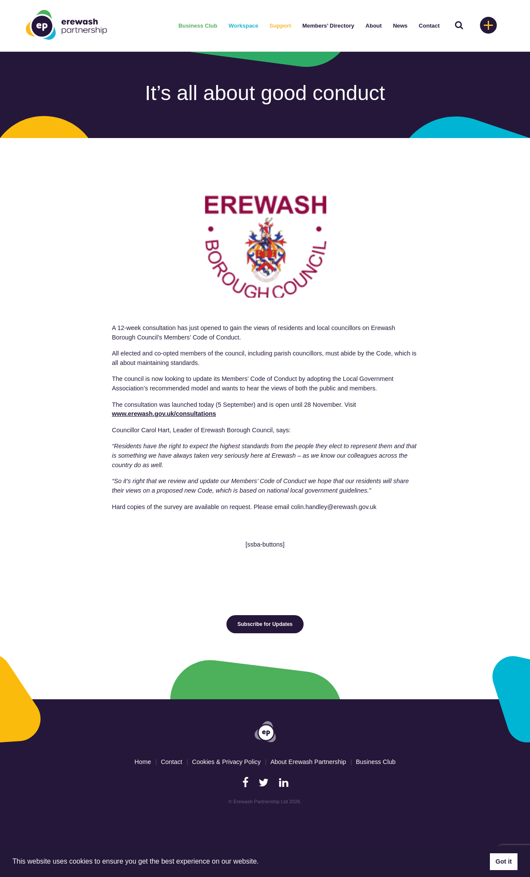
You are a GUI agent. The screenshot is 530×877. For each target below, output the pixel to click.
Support (280, 25)
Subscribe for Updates (264, 624)
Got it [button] (504, 861)
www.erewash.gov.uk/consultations (164, 413)
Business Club (198, 25)
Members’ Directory (328, 25)
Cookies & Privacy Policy (226, 761)
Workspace (243, 25)
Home (143, 761)
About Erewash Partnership (308, 761)
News (400, 25)
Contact (429, 25)
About (374, 25)
